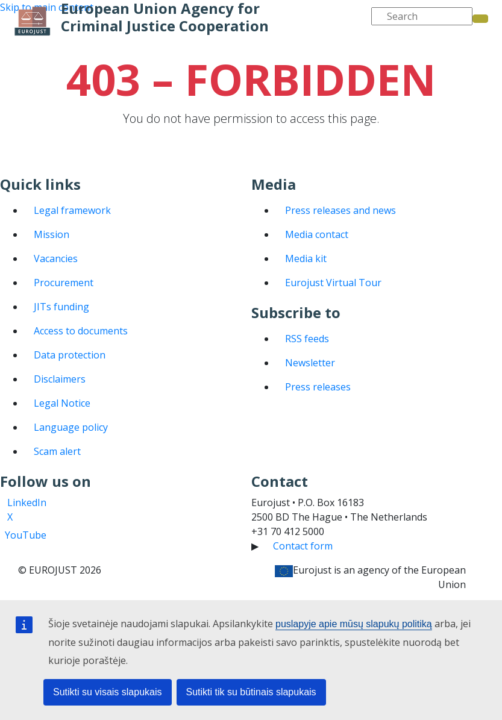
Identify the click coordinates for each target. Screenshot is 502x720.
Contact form (303, 546)
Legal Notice (62, 403)
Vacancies (56, 258)
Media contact (316, 234)
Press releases (318, 386)
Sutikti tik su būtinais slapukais (251, 692)
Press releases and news (340, 210)
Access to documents (81, 330)
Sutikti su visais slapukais (107, 692)
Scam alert (57, 451)
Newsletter (310, 362)
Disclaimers (60, 379)
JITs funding (61, 306)
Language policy (71, 427)
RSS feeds (307, 338)
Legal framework (72, 210)
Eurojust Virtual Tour (333, 282)
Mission (51, 234)
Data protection (69, 355)
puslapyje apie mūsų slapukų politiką (353, 624)
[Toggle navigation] (17, 57)
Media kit (306, 258)
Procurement (63, 282)
